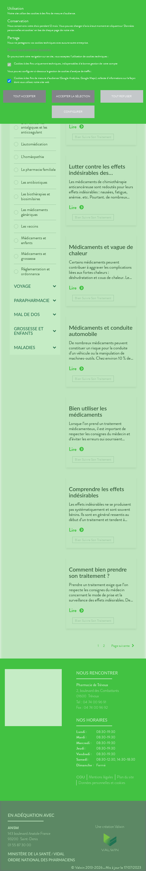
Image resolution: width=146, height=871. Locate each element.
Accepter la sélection (73, 96)
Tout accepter (24, 96)
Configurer (73, 112)
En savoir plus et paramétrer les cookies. (29, 50)
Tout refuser (122, 96)
